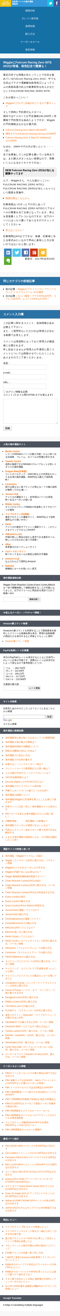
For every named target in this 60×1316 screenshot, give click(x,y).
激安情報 (30, 49)
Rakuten (9, 566)
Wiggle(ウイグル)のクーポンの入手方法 (25, 867)
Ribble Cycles (12, 504)
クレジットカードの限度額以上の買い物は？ (27, 768)
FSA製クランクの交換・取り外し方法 (24, 1252)
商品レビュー (10, 1219)
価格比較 (30, 10)
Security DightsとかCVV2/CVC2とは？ (24, 781)
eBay (8, 544)
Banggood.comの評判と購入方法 (21, 997)
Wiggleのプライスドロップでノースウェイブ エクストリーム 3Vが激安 (31, 290)
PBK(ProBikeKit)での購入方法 (20, 956)
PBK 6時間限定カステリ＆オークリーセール (27, 1110)
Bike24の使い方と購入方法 (18, 932)
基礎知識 (30, 26)
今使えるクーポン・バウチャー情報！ (22, 612)
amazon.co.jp (12, 558)
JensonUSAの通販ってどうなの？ (22, 910)
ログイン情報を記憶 (17, 391)
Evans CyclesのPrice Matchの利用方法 (24, 905)
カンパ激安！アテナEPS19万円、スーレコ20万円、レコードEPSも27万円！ (31, 297)
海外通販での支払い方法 (17, 755)
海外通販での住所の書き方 (18, 759)
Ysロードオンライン (15, 551)
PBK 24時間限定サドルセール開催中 (23, 1129)
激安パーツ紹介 (11, 1138)
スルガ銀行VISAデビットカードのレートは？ (28, 773)
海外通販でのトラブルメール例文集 (23, 786)
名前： (6, 363)
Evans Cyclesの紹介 (15, 896)
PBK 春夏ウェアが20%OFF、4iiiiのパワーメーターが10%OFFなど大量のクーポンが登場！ (30, 1081)
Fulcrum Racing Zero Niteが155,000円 (26, 129)
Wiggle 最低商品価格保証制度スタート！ (25, 876)
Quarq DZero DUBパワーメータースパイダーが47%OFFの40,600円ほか (29, 1180)
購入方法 (30, 34)
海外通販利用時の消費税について (22, 746)
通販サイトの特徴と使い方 (16, 849)
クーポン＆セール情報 (14, 1066)
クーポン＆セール (30, 41)
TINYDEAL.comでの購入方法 (20, 1006)
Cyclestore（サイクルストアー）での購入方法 (28, 952)
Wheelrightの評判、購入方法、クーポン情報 (27, 1042)
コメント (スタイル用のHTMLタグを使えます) (28, 394)
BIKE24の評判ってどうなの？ (20, 927)
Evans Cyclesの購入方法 (17, 901)
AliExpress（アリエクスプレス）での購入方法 (28, 948)
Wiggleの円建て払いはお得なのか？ (23, 872)
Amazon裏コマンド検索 (15, 623)
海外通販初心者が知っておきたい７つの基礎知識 (30, 737)
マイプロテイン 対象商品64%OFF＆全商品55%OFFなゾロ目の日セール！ (26, 1124)
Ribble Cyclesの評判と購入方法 (21, 1001)
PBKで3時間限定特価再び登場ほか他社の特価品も (30, 1099)
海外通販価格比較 (12, 578)
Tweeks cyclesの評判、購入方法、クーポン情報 (29, 1031)
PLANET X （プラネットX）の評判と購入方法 (28, 1010)
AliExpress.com (13, 534)
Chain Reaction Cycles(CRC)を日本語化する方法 (29, 892)
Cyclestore (11, 484)
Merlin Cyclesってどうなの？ (19, 936)
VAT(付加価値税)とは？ (17, 777)
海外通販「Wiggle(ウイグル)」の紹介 (24, 856)
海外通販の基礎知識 (13, 730)
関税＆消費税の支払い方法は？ (21, 751)
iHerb (8, 524)
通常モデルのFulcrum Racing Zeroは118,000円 (31, 133)
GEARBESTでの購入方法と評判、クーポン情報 (29, 1022)
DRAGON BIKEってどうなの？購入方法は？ (27, 1026)
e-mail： (7, 372)
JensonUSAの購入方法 (16, 914)
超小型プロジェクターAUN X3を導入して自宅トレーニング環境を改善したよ (30, 1239)
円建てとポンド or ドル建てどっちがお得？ (27, 790)
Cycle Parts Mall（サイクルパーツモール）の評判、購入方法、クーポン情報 (29, 1048)
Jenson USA (11, 494)
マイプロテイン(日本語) (17, 514)
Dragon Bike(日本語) (16, 471)
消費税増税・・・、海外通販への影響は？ (26, 821)
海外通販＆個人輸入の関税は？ (21, 742)
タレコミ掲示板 (30, 18)
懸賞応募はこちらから (18, 198)
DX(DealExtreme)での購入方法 (20, 923)
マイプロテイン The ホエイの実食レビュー (26, 1227)
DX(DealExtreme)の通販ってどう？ (23, 919)
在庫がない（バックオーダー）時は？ (24, 764)
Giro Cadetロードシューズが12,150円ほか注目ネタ (31, 1153)
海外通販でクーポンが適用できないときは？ (27, 825)
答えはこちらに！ (15, 230)
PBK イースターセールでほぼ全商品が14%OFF (29, 1087)
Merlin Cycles (12, 451)
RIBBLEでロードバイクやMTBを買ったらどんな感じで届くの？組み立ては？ (30, 1273)
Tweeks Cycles (13, 461)
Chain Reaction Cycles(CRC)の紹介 (23, 880)
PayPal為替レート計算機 (15, 650)
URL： (6, 382)
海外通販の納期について (17, 795)
